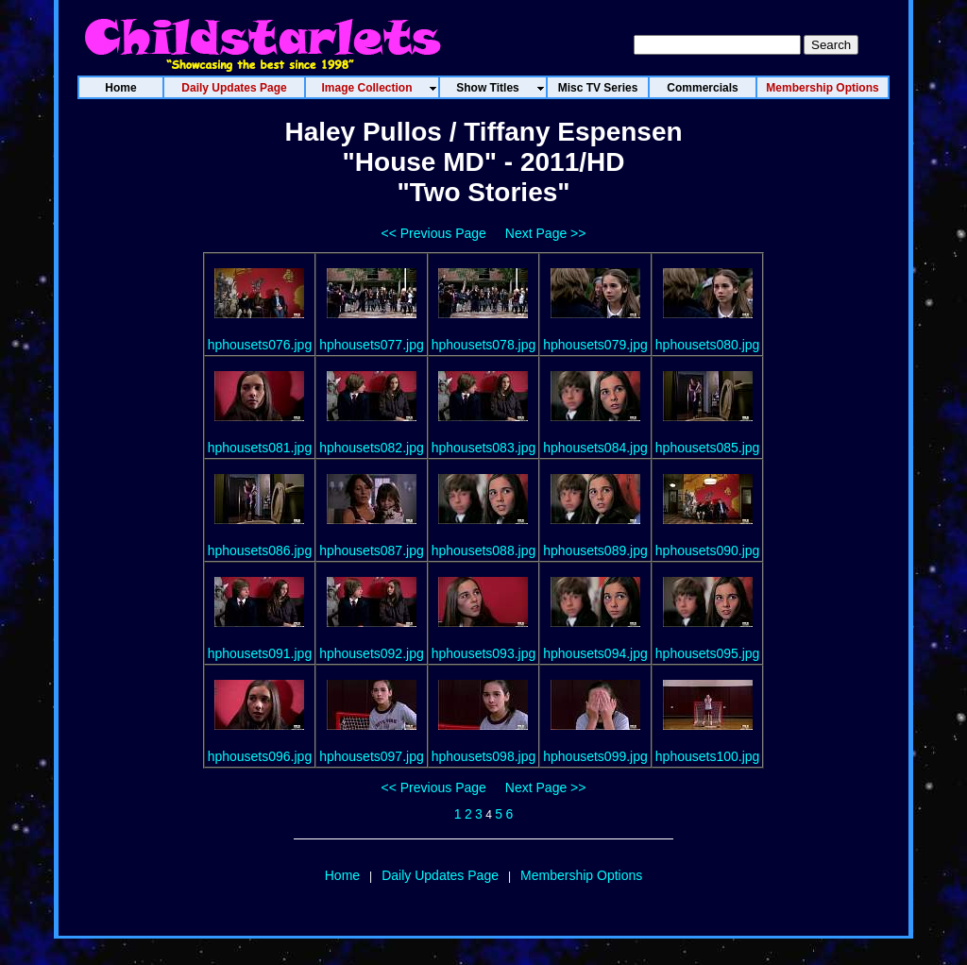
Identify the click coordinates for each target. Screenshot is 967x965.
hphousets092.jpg (371, 653)
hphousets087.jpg (371, 550)
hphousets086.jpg (260, 550)
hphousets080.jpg (707, 344)
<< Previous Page (434, 233)
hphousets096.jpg (260, 756)
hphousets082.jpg (371, 447)
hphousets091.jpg (260, 653)
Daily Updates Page (440, 875)
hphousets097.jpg (371, 756)
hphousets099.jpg (595, 756)
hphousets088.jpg (484, 550)
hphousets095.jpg (707, 653)
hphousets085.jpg (707, 447)
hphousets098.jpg (484, 756)
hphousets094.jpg (595, 653)
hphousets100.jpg (707, 756)
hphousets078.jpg (484, 344)
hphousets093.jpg (484, 653)
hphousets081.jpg (260, 447)
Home (342, 875)
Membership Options (581, 875)
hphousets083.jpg (484, 447)
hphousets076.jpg (260, 344)
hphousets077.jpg (371, 344)
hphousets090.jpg (707, 550)
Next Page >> (545, 233)
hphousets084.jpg (595, 447)
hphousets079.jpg (595, 344)
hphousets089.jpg (595, 550)
